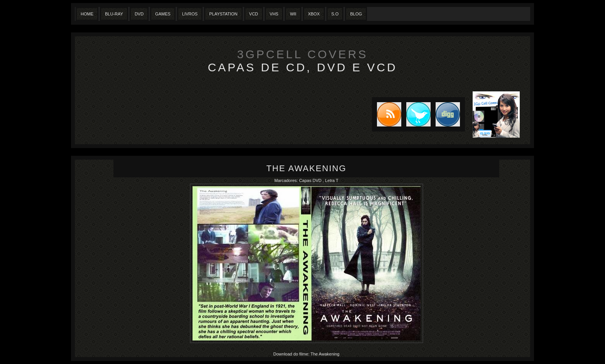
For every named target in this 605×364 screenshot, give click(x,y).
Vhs (274, 14)
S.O (335, 14)
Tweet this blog (416, 114)
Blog (356, 14)
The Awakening (306, 168)
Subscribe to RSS (386, 114)
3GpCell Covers (302, 54)
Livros (190, 14)
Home (87, 14)
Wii (293, 14)
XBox (314, 14)
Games (163, 14)
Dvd (139, 14)
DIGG (448, 114)
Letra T (331, 180)
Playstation (223, 14)
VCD (253, 14)
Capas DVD (311, 180)
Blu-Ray (114, 14)
